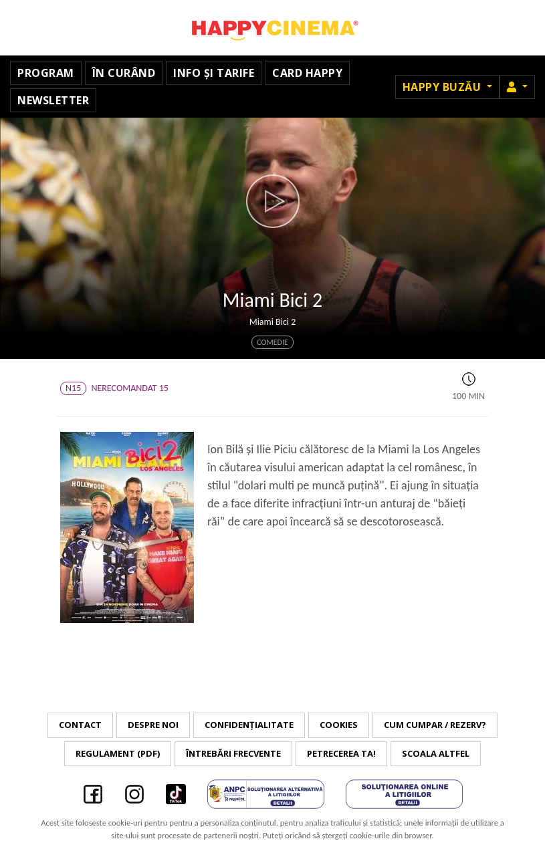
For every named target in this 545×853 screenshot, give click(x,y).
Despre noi (153, 725)
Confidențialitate (249, 725)
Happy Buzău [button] (443, 87)
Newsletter (53, 100)
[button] (517, 87)
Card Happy (307, 73)
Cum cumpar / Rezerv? (435, 725)
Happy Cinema (273, 27)
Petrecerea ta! (341, 753)
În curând (124, 73)
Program (45, 73)
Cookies (339, 725)
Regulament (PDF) (118, 753)
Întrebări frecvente (233, 753)
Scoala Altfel (435, 753)
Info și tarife (213, 73)
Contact (80, 725)
